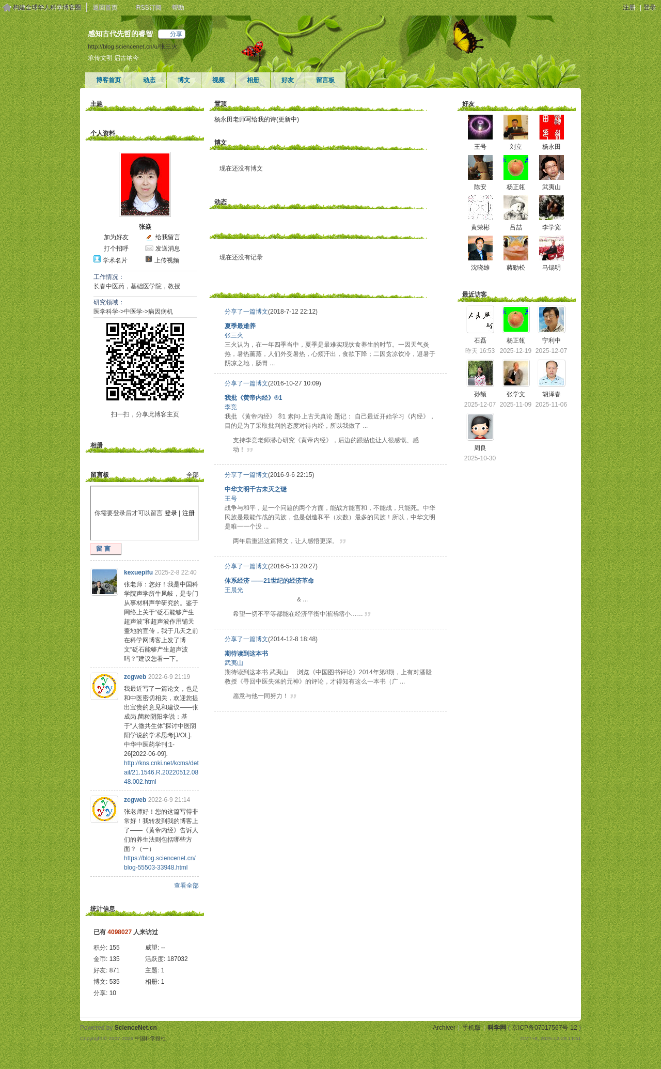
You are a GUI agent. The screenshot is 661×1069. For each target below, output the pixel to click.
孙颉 (480, 394)
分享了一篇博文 (246, 311)
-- (163, 947)
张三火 (234, 335)
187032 (177, 959)
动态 (149, 80)
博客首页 (108, 80)
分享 (176, 34)
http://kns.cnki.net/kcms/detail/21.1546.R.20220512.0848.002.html (161, 772)
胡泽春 (551, 394)
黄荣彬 (480, 227)
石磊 (480, 340)
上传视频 (166, 260)
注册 (629, 7)
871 (114, 970)
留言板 (325, 80)
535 (114, 981)
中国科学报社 (150, 1038)
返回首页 (104, 7)
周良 (480, 448)
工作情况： (108, 277)
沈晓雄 (480, 267)
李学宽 (551, 227)
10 (112, 993)
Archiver (444, 1027)
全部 (192, 474)
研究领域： (108, 302)
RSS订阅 (148, 7)
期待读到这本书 (246, 653)
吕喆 (516, 227)
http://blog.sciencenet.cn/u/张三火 (133, 46)
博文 (184, 80)
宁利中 (551, 340)
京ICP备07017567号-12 (544, 1027)
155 (114, 947)
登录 (649, 7)
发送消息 (167, 248)
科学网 (496, 1027)
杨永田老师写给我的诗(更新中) (256, 119)
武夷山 (234, 663)
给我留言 (167, 237)
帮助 (177, 7)
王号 (231, 498)
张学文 (516, 394)
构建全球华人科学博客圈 (47, 7)
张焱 (145, 226)
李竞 (231, 407)
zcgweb (135, 676)
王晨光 (234, 590)
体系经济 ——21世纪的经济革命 (269, 580)
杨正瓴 (516, 187)
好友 (287, 80)
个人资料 (102, 133)
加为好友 (116, 237)
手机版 (471, 1027)
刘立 (516, 146)
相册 (253, 80)
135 (114, 959)
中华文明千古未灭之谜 (256, 489)
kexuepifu (138, 572)
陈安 (480, 187)
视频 (218, 80)
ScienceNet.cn (136, 1027)
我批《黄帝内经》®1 (253, 397)
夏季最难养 (240, 326)
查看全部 (186, 885)
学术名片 (115, 260)
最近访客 (474, 294)
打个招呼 (116, 248)
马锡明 (551, 267)
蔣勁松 (516, 267)
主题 (96, 103)
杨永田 (551, 146)
